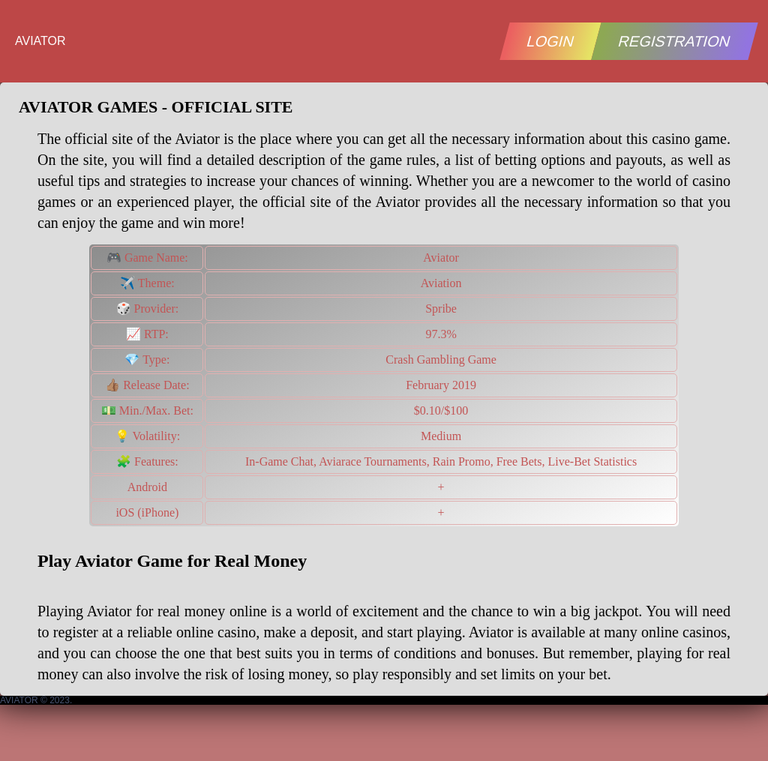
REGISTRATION (675, 41)
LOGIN (550, 41)
